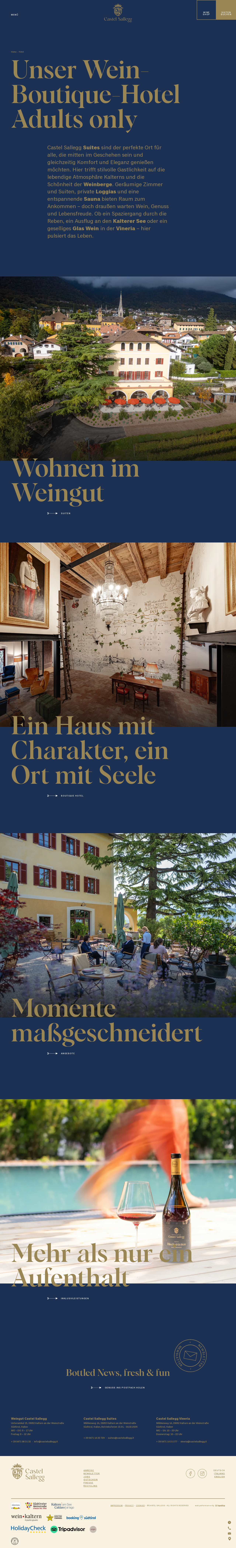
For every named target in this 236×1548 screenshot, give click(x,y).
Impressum (116, 1506)
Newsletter (92, 1473)
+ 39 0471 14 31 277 (166, 1441)
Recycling (90, 1485)
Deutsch (219, 1470)
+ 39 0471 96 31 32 (21, 1441)
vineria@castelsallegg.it (194, 1441)
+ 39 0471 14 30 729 (94, 1438)
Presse (88, 1482)
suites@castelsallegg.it (121, 1438)
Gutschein (91, 1479)
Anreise (89, 1470)
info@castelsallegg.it (46, 1441)
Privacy (129, 1506)
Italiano (219, 1473)
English (219, 1476)
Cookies (140, 1506)
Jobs (87, 1476)
